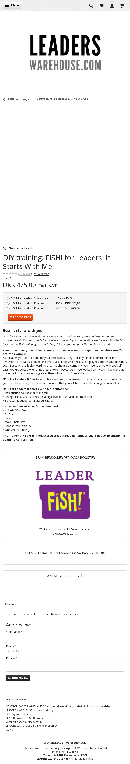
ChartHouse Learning (22, 248)
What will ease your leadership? (24, 722)
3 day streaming (41, 298)
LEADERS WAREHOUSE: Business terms (28, 718)
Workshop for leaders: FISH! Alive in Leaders (65, 529)
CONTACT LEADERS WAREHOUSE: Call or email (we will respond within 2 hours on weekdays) (59, 706)
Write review (41, 273)
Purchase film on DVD (45, 303)
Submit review (18, 678)
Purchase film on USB (45, 308)
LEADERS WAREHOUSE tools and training (29, 710)
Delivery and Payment (18, 714)
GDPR (9, 729)
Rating (10, 646)
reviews (25, 274)
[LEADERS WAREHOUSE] (65, 52)
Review (10, 658)
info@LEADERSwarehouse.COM (67, 755)
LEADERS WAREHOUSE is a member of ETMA (31, 725)
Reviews (10, 604)
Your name (13, 631)
